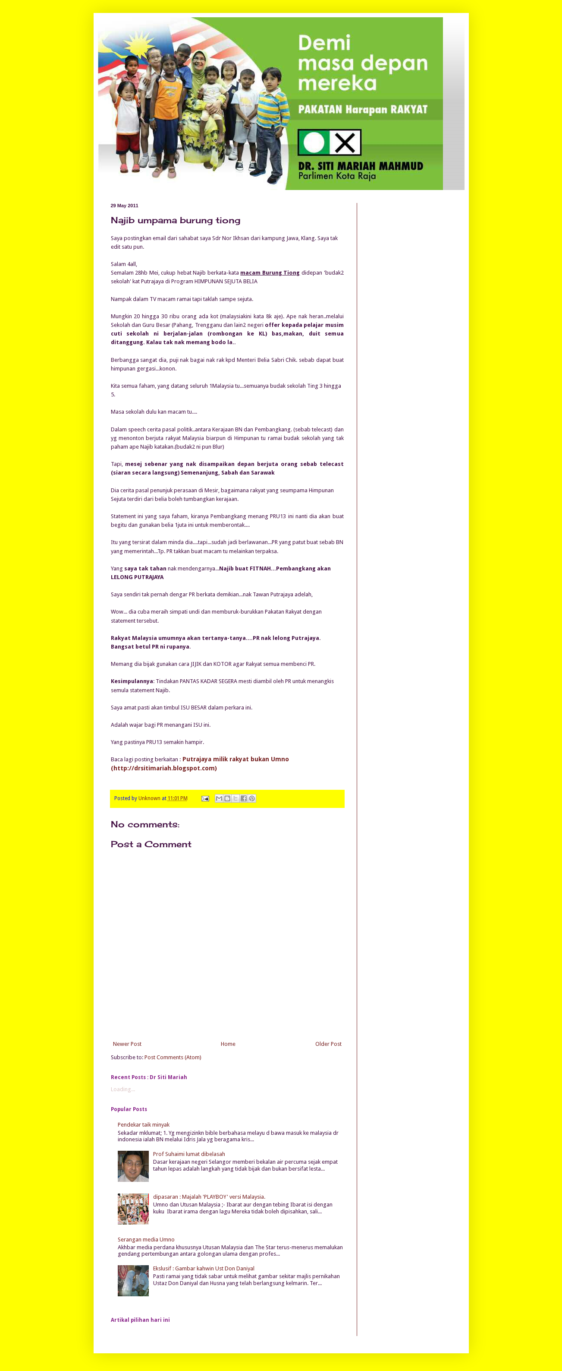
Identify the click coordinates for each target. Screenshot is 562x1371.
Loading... (123, 1089)
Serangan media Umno (146, 1239)
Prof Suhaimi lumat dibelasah (189, 1154)
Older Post (328, 1044)
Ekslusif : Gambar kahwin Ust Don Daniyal (203, 1268)
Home (228, 1044)
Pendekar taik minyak (144, 1124)
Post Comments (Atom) (172, 1057)
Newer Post (127, 1044)
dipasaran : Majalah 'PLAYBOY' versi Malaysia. (209, 1197)
